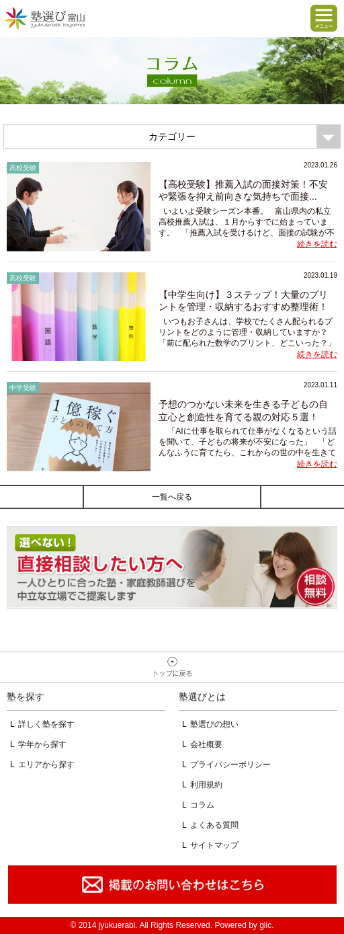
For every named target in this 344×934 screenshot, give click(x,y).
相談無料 (172, 567)
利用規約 (206, 784)
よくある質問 (214, 825)
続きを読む (317, 244)
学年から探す (42, 744)
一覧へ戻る (172, 497)
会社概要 (206, 744)
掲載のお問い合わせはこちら (172, 884)
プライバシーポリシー (230, 764)
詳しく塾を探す (46, 724)
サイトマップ (214, 845)
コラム (202, 805)
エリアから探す (46, 764)
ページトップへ (172, 667)
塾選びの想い (214, 724)
